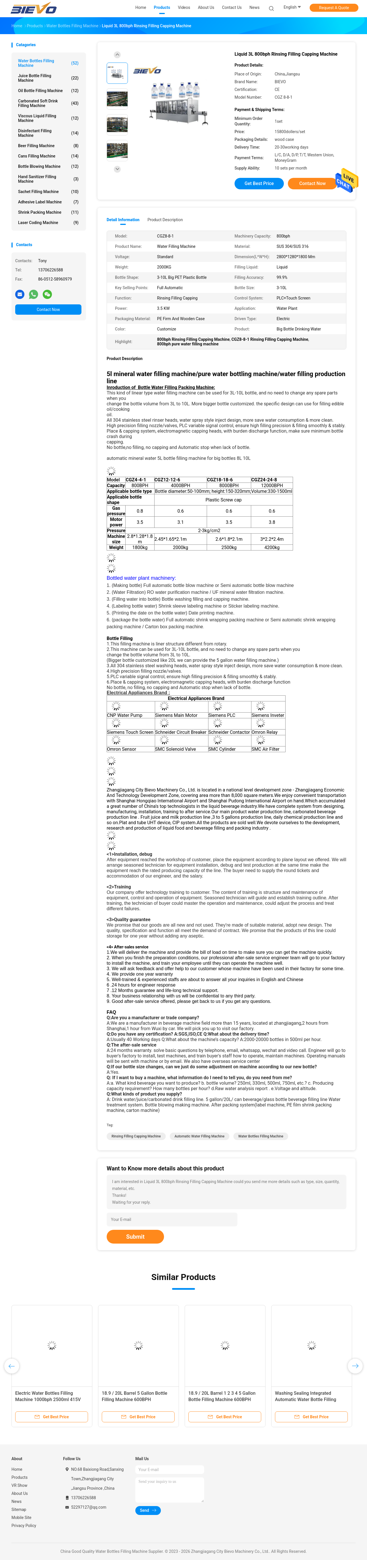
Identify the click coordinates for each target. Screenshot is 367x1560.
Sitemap (18, 1509)
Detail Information (123, 219)
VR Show (19, 1485)
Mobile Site (21, 1517)
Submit (135, 1236)
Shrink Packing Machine (48, 212)
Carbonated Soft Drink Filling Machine (48, 103)
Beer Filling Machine (48, 146)
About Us (19, 1493)
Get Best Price (259, 183)
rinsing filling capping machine (136, 1136)
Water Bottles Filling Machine (48, 63)
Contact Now (48, 309)
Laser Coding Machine (48, 222)
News (16, 1501)
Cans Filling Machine (48, 156)
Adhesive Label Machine (48, 202)
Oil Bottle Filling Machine (48, 91)
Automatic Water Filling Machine (200, 1136)
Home (16, 1469)
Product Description (165, 219)
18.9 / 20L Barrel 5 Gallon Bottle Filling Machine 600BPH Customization (134, 1399)
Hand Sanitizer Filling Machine (48, 179)
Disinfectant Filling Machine (48, 133)
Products (19, 1477)
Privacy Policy (23, 1525)
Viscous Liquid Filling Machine (48, 118)
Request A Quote (334, 7)
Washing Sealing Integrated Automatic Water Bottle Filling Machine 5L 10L (305, 1399)
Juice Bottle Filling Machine (48, 78)
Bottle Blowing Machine (48, 166)
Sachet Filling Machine (48, 191)
